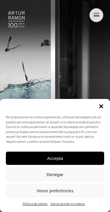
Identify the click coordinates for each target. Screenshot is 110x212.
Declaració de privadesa (67, 204)
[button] (101, 106)
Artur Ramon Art (16, 19)
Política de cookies (35, 204)
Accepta (55, 158)
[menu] (95, 15)
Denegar (55, 174)
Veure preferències (55, 190)
